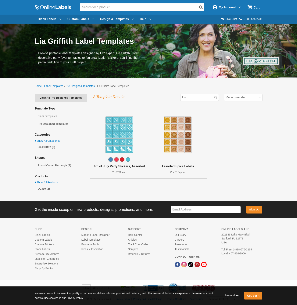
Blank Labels (42, 234)
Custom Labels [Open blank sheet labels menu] (80, 19)
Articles (132, 239)
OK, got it (253, 295)
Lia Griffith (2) (46, 147)
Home (38, 86)
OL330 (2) (44, 188)
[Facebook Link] (178, 264)
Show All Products (46, 182)
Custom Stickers (44, 244)
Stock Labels (42, 249)
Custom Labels (43, 239)
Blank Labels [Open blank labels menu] (49, 19)
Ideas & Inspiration (92, 249)
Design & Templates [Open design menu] (117, 19)
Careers (179, 239)
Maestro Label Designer (95, 234)
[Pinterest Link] (198, 264)
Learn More (232, 295)
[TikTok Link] (191, 264)
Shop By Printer (44, 268)
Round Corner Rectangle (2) (54, 165)
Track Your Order (138, 244)
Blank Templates (47, 116)
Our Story (180, 234)
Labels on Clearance (47, 258)
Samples (133, 249)
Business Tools (90, 244)
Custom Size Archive (47, 254)
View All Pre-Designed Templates (61, 97)
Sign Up (254, 209)
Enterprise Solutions (46, 263)
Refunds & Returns (139, 254)
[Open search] (201, 7)
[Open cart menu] (253, 7)
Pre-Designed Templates (80, 86)
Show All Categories (47, 140)
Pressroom (181, 244)
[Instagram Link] (184, 264)
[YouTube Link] (204, 264)
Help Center (135, 234)
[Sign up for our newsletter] (206, 209)
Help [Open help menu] (145, 19)
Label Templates (53, 86)
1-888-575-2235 (250, 18)
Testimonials (182, 249)
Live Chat (229, 19)
